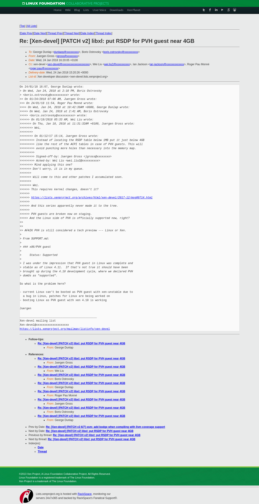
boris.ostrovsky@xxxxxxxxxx (120, 52)
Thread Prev (55, 33)
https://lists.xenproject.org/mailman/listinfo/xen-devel (65, 329)
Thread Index (103, 33)
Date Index (87, 33)
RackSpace (85, 494)
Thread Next (71, 33)
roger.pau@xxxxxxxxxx (44, 68)
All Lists (31, 26)
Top (22, 26)
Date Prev (26, 33)
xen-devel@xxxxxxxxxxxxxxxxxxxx (69, 64)
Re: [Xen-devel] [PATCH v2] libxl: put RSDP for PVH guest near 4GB (81, 343)
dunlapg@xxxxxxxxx (66, 52)
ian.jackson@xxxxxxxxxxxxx (167, 64)
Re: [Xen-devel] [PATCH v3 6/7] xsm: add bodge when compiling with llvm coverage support (105, 427)
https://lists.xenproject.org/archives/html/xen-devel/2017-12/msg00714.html (92, 198)
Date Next (40, 33)
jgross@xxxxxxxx (67, 56)
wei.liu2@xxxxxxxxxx (117, 64)
